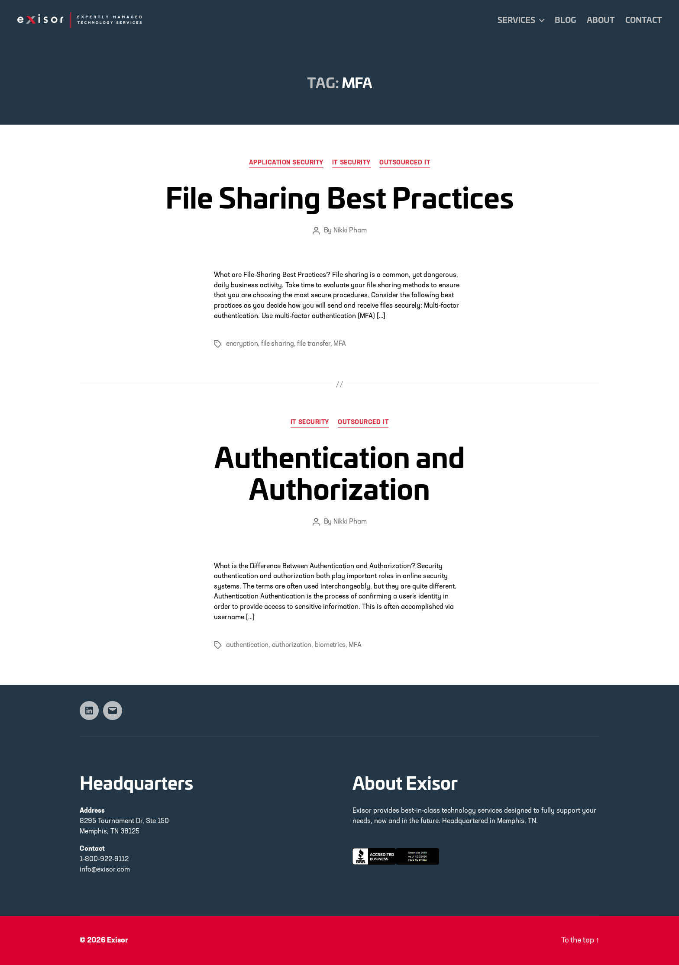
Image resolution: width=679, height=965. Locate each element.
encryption (242, 344)
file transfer (313, 344)
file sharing (277, 344)
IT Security (351, 163)
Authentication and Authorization (339, 472)
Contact (643, 20)
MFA (339, 344)
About (600, 20)
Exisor (117, 940)
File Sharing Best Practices (339, 196)
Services (516, 20)
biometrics (330, 645)
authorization (292, 645)
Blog (565, 20)
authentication (247, 645)
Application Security (286, 163)
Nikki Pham (349, 230)
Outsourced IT (404, 163)
